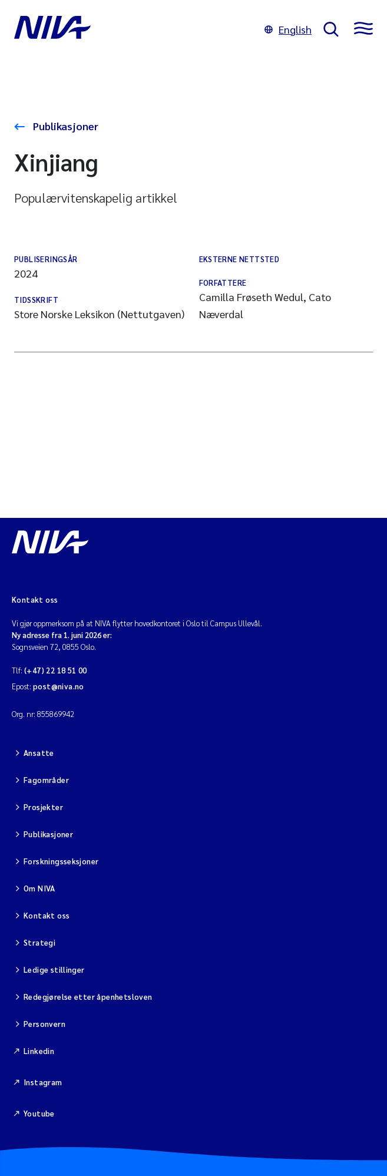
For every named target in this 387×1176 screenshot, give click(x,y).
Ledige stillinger (54, 969)
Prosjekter (43, 807)
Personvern (44, 1024)
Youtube (39, 1113)
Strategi (39, 942)
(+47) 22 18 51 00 (55, 670)
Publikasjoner (64, 126)
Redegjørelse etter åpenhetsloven (88, 997)
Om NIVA (39, 888)
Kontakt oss (47, 915)
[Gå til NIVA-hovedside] (133, 29)
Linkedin (39, 1051)
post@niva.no (58, 686)
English (288, 29)
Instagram (43, 1082)
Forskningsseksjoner (61, 861)
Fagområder (46, 780)
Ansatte (39, 753)
